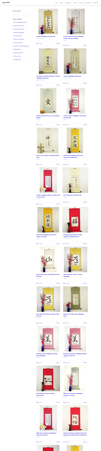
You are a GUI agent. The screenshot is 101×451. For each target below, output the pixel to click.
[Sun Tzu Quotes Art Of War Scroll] (75, 180)
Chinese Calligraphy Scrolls (20, 22)
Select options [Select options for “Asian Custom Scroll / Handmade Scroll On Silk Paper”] (39, 283)
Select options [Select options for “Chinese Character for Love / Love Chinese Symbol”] (39, 124)
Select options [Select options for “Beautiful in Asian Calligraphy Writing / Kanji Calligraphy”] (39, 362)
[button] (97, 2)
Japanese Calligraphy (19, 32)
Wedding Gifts (17, 49)
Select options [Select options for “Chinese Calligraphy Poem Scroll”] (66, 83)
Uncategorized (17, 59)
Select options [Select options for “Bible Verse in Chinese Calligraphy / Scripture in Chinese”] (66, 402)
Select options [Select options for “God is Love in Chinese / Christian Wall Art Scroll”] (39, 164)
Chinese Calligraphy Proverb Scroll (45, 36)
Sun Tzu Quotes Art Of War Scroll (72, 195)
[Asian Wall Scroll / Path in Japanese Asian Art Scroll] (48, 299)
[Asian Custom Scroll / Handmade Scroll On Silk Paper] (48, 259)
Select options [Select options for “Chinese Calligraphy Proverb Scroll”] (39, 43)
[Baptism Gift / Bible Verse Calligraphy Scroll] (75, 299)
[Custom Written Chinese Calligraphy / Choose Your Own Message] (75, 21)
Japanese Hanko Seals (19, 29)
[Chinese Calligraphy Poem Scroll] (75, 61)
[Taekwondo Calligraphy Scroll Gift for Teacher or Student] (48, 220)
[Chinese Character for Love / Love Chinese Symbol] (48, 101)
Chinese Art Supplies (19, 39)
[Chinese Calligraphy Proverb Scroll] (48, 21)
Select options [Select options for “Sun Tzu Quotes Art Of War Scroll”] (66, 202)
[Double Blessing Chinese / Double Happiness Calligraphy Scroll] (75, 220)
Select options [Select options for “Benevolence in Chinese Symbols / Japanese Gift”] (39, 402)
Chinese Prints (17, 56)
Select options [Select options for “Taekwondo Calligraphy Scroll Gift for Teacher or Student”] (39, 243)
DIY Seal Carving (18, 35)
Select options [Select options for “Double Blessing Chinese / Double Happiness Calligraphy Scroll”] (66, 243)
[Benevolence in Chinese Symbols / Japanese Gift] (48, 378)
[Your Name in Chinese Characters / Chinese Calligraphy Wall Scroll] (48, 61)
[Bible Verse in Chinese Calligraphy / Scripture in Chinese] (75, 378)
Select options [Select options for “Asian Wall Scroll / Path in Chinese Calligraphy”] (66, 283)
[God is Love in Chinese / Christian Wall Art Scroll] (48, 140)
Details (59, 43)
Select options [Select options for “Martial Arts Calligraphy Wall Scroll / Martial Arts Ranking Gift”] (66, 164)
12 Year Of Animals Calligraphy (21, 46)
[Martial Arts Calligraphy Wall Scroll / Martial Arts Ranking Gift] (75, 140)
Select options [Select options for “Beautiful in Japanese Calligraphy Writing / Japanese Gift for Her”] (66, 362)
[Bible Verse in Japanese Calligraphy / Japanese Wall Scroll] (48, 418)
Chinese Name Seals (19, 25)
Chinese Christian (18, 42)
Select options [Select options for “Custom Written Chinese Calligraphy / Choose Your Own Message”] (66, 45)
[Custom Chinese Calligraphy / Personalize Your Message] (75, 101)
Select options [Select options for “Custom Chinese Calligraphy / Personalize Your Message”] (66, 124)
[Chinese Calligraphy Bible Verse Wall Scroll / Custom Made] (48, 180)
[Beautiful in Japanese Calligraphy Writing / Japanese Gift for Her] (75, 339)
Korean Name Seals (18, 52)
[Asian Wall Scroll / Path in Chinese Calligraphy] (75, 259)
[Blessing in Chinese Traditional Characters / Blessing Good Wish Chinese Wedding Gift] (75, 418)
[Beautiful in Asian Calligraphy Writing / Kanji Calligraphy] (48, 339)
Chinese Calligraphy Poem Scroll (72, 76)
